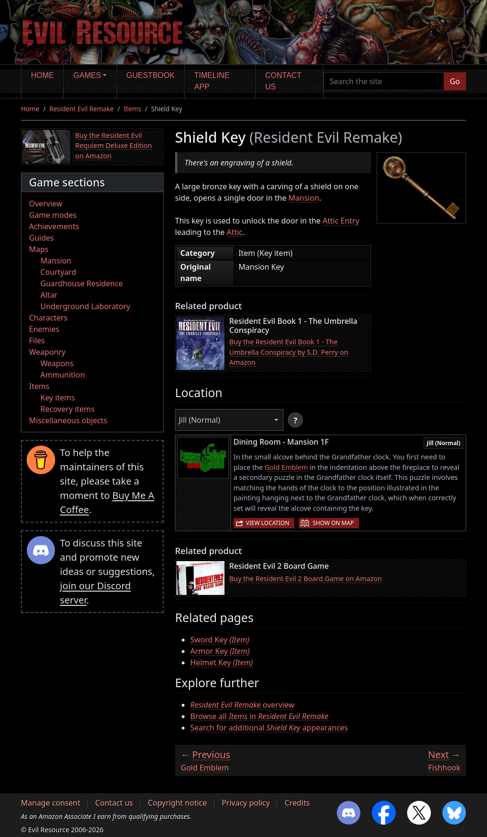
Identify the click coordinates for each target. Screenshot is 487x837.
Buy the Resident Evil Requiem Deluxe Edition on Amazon (113, 145)
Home (42, 75)
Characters (48, 317)
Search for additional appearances (269, 727)
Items (132, 108)
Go (455, 81)
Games (87, 75)
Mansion (55, 260)
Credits (297, 803)
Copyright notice (177, 803)
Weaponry (47, 352)
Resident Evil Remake (81, 108)
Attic (234, 232)
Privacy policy (246, 803)
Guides (41, 238)
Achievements (54, 226)
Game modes (53, 215)
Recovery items (67, 409)
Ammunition (62, 375)
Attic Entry (340, 220)
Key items (57, 397)
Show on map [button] (332, 523)
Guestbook (151, 75)
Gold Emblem (286, 467)
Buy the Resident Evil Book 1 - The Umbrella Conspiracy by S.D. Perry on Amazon (288, 352)
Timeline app (212, 81)
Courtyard (58, 272)
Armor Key (220, 651)
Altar (49, 295)
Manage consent (50, 803)
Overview (45, 203)
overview (242, 705)
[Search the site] (383, 81)
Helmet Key (221, 662)
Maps (39, 249)
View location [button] (267, 523)
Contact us (283, 81)
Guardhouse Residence (81, 283)
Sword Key (219, 639)
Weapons (57, 363)
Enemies (44, 329)
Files (37, 340)
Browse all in (259, 716)
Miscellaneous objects (68, 420)
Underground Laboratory (85, 306)
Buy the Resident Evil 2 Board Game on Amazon (305, 578)
